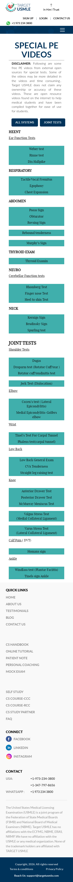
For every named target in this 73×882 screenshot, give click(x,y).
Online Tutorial (19, 651)
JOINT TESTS (52, 122)
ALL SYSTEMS (24, 122)
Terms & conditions (21, 869)
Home (10, 597)
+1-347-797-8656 (42, 785)
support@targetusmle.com (43, 875)
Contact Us (61, 18)
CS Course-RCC (18, 705)
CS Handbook (17, 644)
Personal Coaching (22, 665)
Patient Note (16, 658)
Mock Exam (15, 671)
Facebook (22, 739)
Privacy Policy (54, 869)
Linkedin (21, 747)
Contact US (16, 624)
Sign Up (28, 18)
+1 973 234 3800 (22, 23)
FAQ (9, 719)
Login (43, 18)
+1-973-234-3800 (42, 778)
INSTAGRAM (23, 756)
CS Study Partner (20, 712)
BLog (10, 617)
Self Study (14, 692)
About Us (13, 604)
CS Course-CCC (18, 698)
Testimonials (17, 611)
